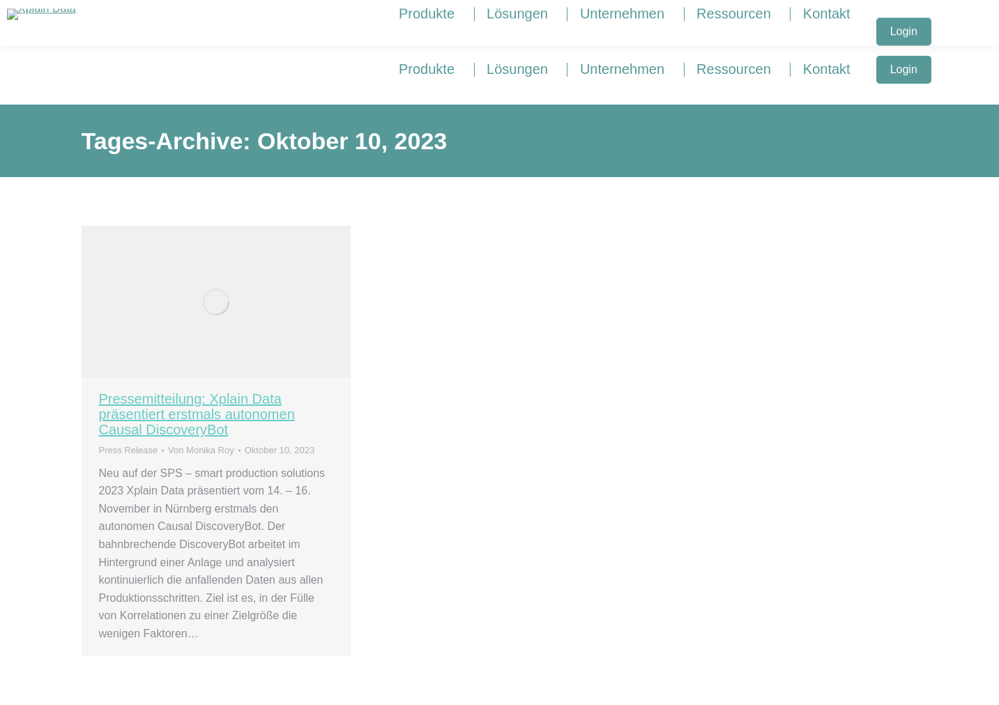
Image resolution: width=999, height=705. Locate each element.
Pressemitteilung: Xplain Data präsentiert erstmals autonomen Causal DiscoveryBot (197, 414)
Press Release (128, 450)
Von (201, 450)
